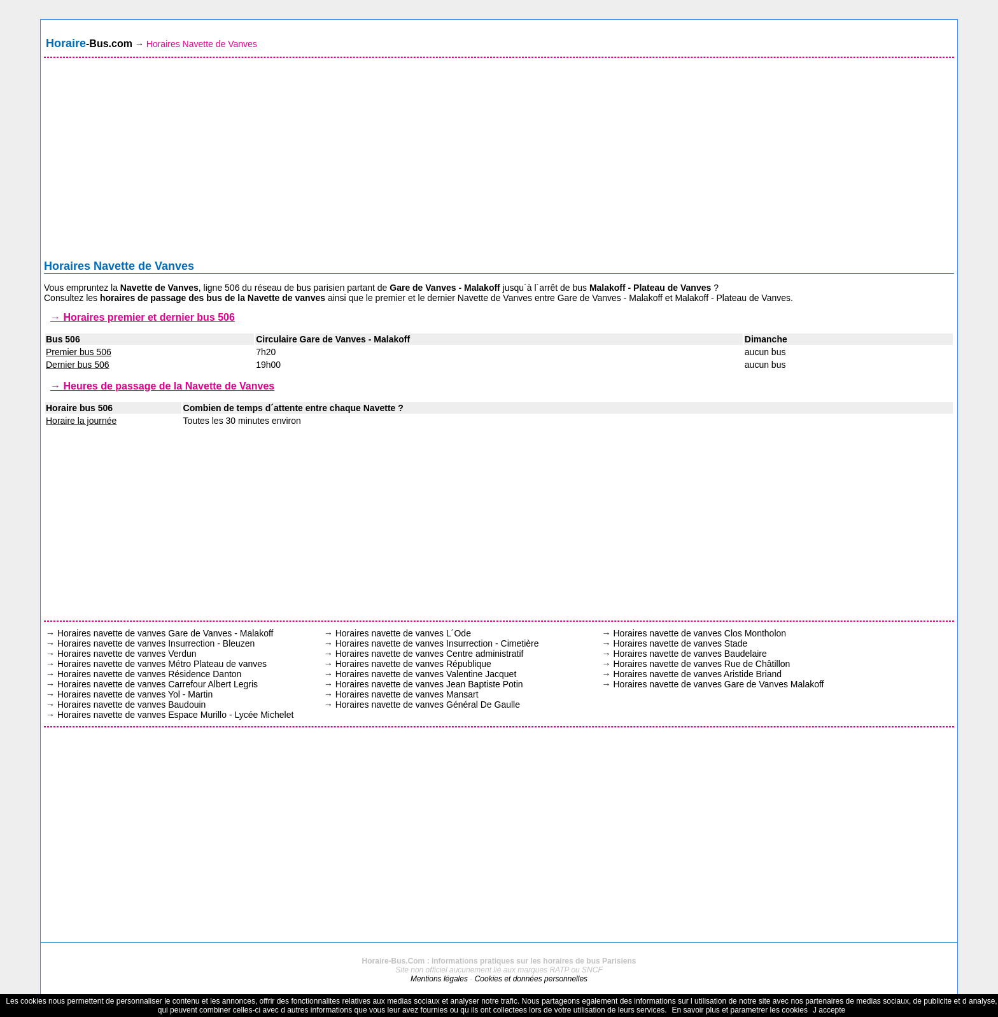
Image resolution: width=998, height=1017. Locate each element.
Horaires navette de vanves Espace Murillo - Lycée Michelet (175, 715)
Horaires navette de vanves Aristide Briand (697, 674)
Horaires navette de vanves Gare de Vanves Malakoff (718, 684)
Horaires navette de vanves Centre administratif (429, 654)
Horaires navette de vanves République (413, 664)
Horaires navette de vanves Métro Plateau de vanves (162, 664)
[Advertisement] (499, 162)
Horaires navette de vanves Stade (680, 643)
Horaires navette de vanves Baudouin (131, 704)
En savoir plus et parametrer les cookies (739, 1010)
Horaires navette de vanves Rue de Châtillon (701, 664)
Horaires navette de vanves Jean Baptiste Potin (429, 684)
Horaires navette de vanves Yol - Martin (135, 694)
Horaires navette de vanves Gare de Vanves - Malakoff (165, 633)
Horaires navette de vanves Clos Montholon (699, 633)
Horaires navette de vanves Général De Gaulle (427, 704)
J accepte (829, 1010)
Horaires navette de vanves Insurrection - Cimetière (437, 643)
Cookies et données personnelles (531, 978)
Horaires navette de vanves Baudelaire (689, 654)
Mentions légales (439, 978)
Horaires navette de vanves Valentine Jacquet (426, 674)
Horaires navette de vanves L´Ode (403, 633)
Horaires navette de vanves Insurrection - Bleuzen (156, 643)
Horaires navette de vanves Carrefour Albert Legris (157, 684)
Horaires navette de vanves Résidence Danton (149, 674)
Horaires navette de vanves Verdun (127, 654)
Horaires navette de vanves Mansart (407, 694)
